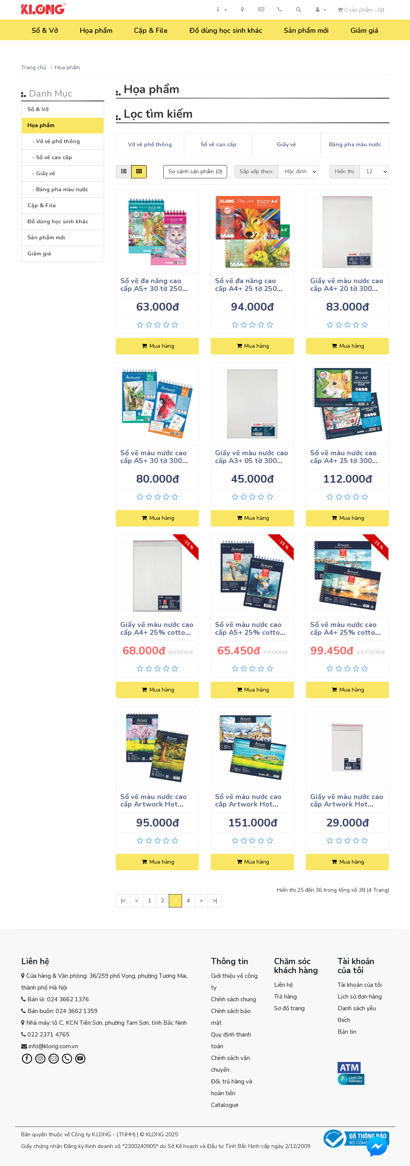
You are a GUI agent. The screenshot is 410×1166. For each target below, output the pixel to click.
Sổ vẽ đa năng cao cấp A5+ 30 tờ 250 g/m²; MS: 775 (151, 288)
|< (123, 900)
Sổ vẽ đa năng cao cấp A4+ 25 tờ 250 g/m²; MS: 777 (246, 288)
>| (215, 900)
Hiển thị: (345, 171)
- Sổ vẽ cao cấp (49, 157)
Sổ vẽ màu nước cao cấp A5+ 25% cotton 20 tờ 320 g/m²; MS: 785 (249, 636)
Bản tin (347, 1032)
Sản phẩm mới (306, 30)
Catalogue (224, 1105)
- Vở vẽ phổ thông (53, 141)
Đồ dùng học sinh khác (226, 30)
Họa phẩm (96, 30)
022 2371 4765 (48, 1034)
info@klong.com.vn (53, 1046)
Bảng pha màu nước (355, 144)
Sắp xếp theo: (256, 171)
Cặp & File (151, 30)
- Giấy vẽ (41, 173)
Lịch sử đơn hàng (360, 997)
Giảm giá (364, 30)
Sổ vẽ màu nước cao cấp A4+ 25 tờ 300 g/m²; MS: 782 (343, 460)
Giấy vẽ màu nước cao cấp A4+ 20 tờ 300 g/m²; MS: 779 (346, 288)
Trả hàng (285, 997)
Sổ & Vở (45, 30)
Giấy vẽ (286, 144)
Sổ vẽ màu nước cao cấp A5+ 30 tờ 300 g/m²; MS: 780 (153, 460)
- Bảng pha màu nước (57, 189)
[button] (298, 10)
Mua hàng (157, 346)
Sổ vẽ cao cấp (218, 144)
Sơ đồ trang (289, 1008)
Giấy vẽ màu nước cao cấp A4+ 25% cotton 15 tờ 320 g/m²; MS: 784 (156, 636)
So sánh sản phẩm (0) (195, 171)
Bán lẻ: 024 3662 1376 (58, 999)
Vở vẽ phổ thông (150, 144)
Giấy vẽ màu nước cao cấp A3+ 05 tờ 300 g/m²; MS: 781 (251, 460)
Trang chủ (33, 67)
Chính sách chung (233, 999)
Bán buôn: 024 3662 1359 (62, 1011)
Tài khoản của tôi (360, 985)
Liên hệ (283, 985)
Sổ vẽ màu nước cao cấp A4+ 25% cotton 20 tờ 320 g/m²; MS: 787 (344, 636)
